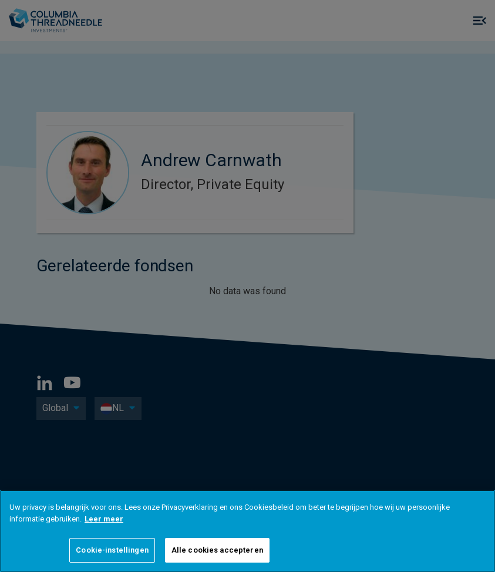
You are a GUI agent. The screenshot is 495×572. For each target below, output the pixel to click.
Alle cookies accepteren (217, 550)
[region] (247, 531)
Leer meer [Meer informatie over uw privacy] (104, 518)
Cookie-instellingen (112, 550)
